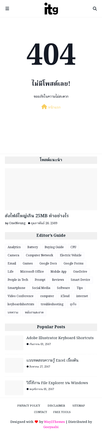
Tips (80, 288)
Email (12, 263)
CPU (73, 247)
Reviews (58, 280)
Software (63, 288)
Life (11, 271)
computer (47, 296)
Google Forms (74, 263)
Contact (40, 412)
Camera (13, 255)
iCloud (65, 296)
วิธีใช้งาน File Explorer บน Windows (57, 383)
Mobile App (59, 271)
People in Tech (18, 280)
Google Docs (48, 263)
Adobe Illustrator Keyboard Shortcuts (60, 338)
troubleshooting (52, 304)
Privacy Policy (28, 406)
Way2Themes (54, 422)
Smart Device (80, 280)
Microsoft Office (32, 271)
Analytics (14, 247)
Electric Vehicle (71, 255)
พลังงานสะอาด (34, 312)
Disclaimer (56, 406)
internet (82, 296)
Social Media (41, 288)
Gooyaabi (51, 427)
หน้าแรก (51, 107)
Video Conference (21, 296)
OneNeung (17, 223)
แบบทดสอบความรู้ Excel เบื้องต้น (52, 361)
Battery (32, 247)
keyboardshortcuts (21, 304)
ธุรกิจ (73, 304)
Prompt (40, 280)
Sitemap (78, 406)
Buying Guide (54, 247)
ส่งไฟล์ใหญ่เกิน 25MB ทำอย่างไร (37, 216)
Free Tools (62, 412)
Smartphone (16, 288)
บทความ (13, 312)
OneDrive (80, 271)
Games (28, 263)
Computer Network (39, 255)
